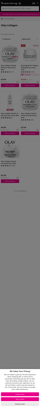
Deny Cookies (20, 399)
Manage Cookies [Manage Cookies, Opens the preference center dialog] (20, 404)
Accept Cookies (19, 394)
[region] (20, 388)
